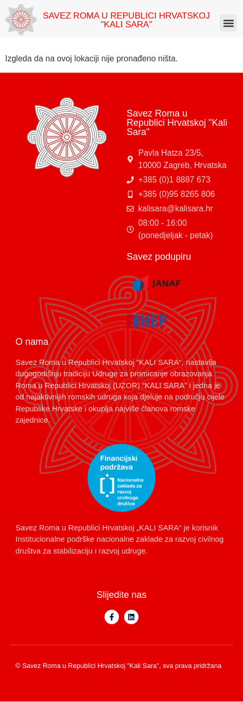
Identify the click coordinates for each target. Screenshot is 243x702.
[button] (228, 22)
